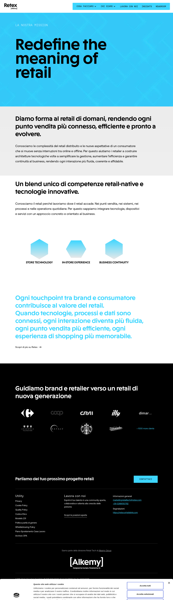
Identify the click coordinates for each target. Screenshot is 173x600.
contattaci (145, 479)
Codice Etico (21, 514)
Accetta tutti (145, 566)
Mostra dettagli (134, 595)
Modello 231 (20, 518)
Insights (147, 6)
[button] (86, 6)
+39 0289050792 (120, 504)
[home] (10, 6)
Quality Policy (21, 510)
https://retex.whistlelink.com (125, 512)
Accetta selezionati (145, 575)
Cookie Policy (21, 505)
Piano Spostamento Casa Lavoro (30, 531)
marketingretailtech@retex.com (127, 500)
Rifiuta (145, 583)
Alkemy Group (105, 550)
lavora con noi (129, 6)
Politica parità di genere (26, 523)
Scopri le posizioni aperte (75, 515)
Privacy (18, 501)
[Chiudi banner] (169, 564)
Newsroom (161, 6)
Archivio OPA (21, 536)
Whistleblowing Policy (25, 527)
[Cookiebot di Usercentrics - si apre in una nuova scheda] (16, 595)
